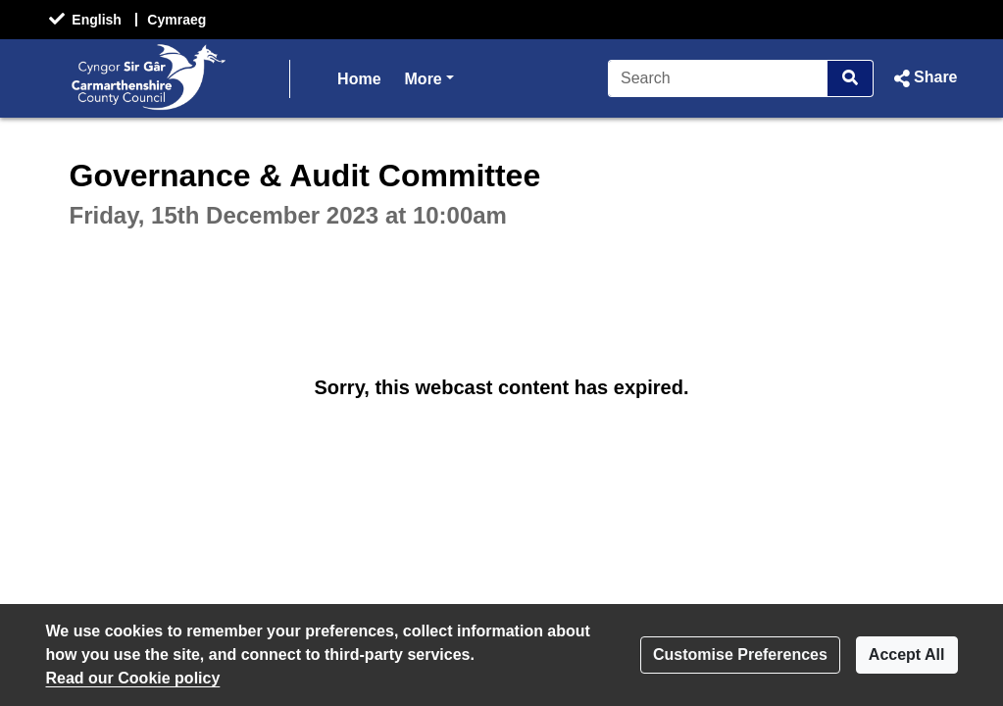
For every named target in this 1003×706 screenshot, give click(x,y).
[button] (923, 78)
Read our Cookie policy (133, 678)
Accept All (907, 654)
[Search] (718, 78)
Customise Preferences (740, 654)
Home (358, 79)
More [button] (429, 77)
